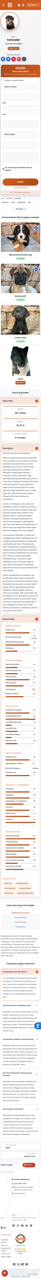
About (13, 202)
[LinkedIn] (25, 1228)
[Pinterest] (18, 1228)
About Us (4, 1245)
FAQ (29, 202)
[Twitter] (14, 1228)
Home (2, 198)
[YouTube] (11, 1228)
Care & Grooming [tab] (20, 922)
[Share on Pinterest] (13, 59)
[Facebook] (4, 1228)
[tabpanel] (20, 946)
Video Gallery (6, 1257)
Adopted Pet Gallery (6, 1249)
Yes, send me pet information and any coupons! (18, 169)
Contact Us (5, 1254)
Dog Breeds (9, 198)
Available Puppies (4, 1241)
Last (4, 114)
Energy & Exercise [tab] (20, 917)
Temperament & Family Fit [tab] (20, 913)
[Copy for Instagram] (19, 59)
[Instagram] (8, 1228)
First (4, 103)
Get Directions (10, 1193)
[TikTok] (21, 1228)
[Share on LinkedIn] (8, 59)
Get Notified (20, 382)
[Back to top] (38, 1165)
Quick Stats (5, 202)
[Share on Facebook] (3, 59)
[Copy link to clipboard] (24, 59)
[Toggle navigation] (3, 5)
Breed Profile (21, 202)
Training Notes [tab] (21, 927)
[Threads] (28, 1228)
